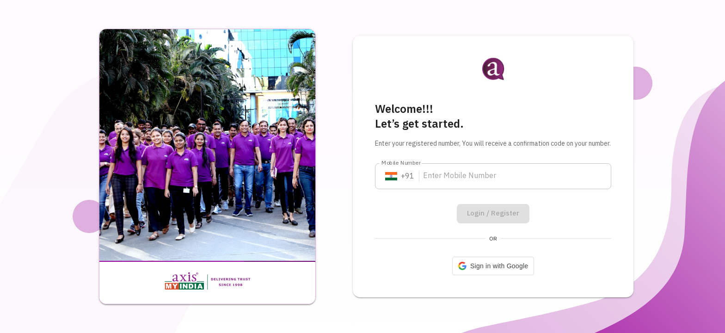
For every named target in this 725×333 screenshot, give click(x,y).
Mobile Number (401, 163)
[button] (493, 266)
